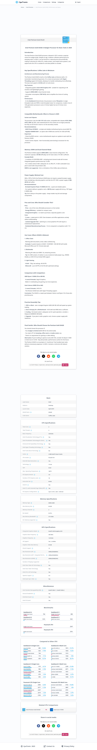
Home (39, 2)
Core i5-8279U (27, 669)
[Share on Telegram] (58, 356)
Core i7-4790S (26, 666)
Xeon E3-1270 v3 (27, 695)
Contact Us (50, 746)
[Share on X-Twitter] (43, 356)
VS (46, 709)
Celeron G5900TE (27, 658)
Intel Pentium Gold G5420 (33, 709)
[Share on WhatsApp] (53, 356)
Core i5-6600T (26, 674)
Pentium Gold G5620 (56, 685)
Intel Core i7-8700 (59, 709)
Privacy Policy (69, 746)
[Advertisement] (48, 21)
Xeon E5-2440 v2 (55, 648)
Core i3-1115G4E (55, 666)
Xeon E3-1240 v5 (27, 685)
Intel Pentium (29, 7)
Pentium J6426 (55, 656)
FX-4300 (53, 677)
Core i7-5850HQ (27, 692)
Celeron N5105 (55, 658)
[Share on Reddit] (48, 356)
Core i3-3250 (54, 651)
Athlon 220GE (54, 674)
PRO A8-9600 (54, 695)
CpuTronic (22, 2)
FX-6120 (53, 687)
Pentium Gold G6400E (56, 669)
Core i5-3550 (26, 677)
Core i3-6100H (27, 648)
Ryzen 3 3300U (27, 651)
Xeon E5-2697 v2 (27, 656)
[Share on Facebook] (38, 356)
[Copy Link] (65, 364)
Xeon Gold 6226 (27, 687)
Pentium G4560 (55, 692)
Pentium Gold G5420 (28, 653)
